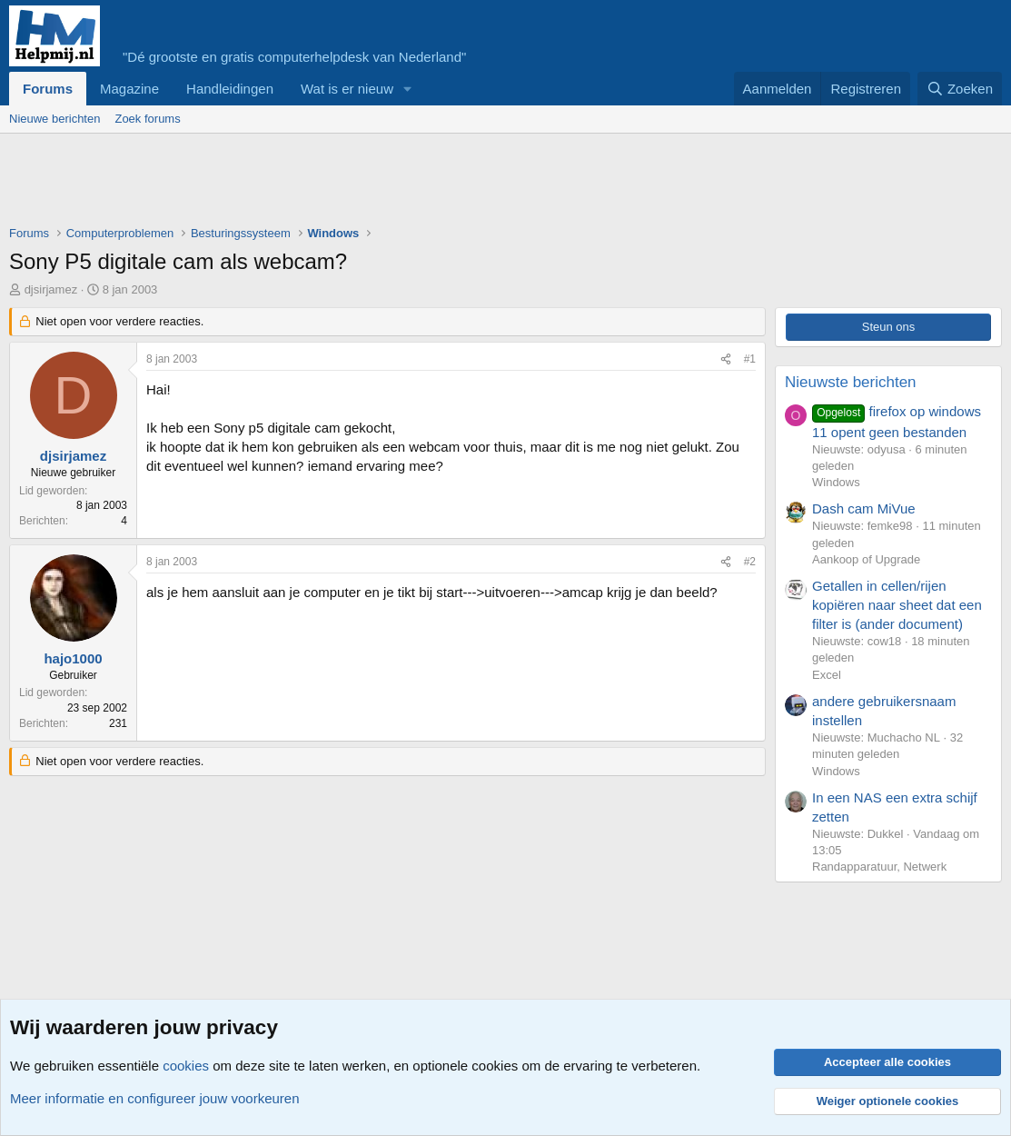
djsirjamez (51, 289)
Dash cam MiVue (864, 508)
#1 (750, 359)
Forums (48, 88)
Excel (826, 675)
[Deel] (726, 359)
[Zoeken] (960, 88)
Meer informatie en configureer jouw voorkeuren (155, 1098)
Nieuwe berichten (54, 118)
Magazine (129, 88)
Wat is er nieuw (347, 88)
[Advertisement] (339, 183)
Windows (836, 482)
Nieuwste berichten (851, 382)
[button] (408, 88)
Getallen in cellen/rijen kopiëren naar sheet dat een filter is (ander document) (897, 605)
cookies (186, 1065)
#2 (750, 561)
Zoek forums (147, 118)
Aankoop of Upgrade (866, 559)
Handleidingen (229, 88)
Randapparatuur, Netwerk (879, 866)
